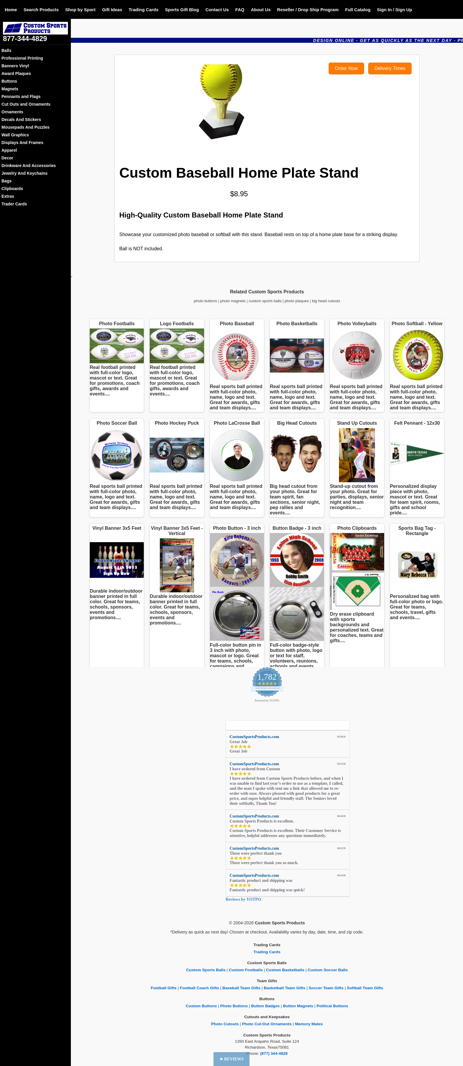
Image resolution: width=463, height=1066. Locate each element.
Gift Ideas (112, 9)
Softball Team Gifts (365, 988)
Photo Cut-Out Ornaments (266, 1024)
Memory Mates (309, 1024)
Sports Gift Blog (182, 9)
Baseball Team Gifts (241, 988)
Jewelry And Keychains (24, 173)
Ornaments (12, 111)
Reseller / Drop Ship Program (307, 9)
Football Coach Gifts (199, 988)
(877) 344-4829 (274, 1053)
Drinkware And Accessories (28, 165)
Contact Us (217, 9)
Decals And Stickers (21, 119)
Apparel (9, 150)
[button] (231, 1059)
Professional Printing (22, 58)
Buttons (9, 81)
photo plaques (297, 301)
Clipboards (12, 188)
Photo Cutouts (225, 1024)
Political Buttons (332, 1006)
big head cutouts (326, 301)
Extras (7, 196)
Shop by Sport (80, 9)
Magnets (9, 88)
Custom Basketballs (285, 970)
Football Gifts (164, 988)
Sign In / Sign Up (394, 9)
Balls (6, 50)
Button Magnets (298, 1006)
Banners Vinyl (15, 65)
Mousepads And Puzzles (25, 127)
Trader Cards (14, 204)
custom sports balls (265, 301)
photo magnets (233, 301)
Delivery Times (389, 68)
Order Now (346, 68)
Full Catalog (358, 9)
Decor (7, 158)
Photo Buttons (234, 1006)
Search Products (41, 9)
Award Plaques (16, 73)
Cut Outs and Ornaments (25, 104)
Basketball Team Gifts (284, 988)
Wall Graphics (15, 135)
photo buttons (205, 301)
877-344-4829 (25, 38)
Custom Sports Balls (206, 970)
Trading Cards (144, 9)
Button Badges (265, 1006)
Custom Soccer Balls (328, 970)
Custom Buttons (201, 1006)
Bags (6, 181)
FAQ (239, 9)
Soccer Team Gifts (326, 988)
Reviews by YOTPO (243, 899)
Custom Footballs (246, 970)
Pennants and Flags (20, 96)
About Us (261, 9)
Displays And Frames (22, 142)
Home (11, 9)
